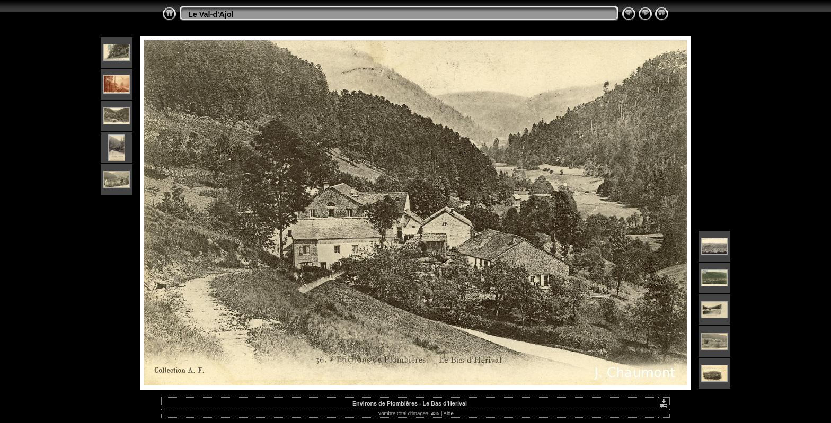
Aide (449, 413)
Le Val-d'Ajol (211, 14)
